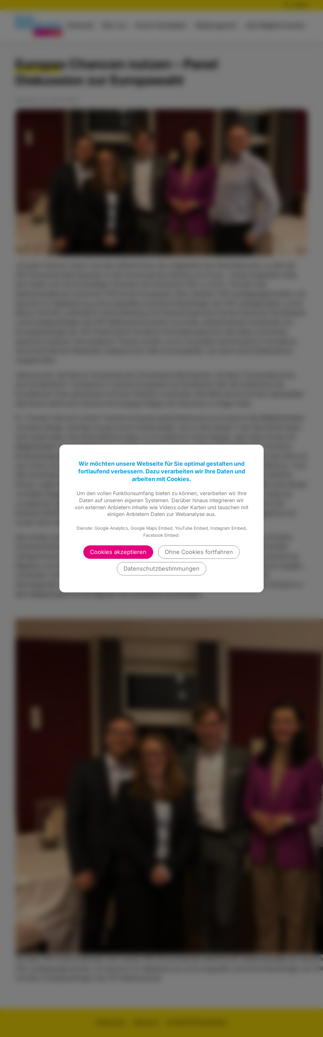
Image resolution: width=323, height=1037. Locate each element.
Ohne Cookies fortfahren (199, 552)
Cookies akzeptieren (118, 552)
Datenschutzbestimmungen (161, 568)
